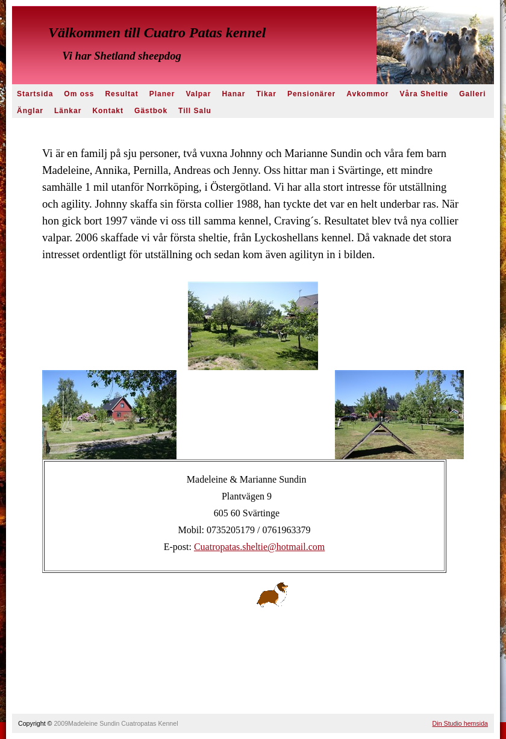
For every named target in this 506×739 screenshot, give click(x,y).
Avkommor (367, 94)
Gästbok (150, 111)
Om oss (79, 94)
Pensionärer (311, 94)
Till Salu (194, 111)
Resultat (121, 94)
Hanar (233, 94)
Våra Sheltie (424, 94)
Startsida (35, 94)
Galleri (472, 94)
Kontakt (107, 111)
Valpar (198, 94)
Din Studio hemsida (460, 723)
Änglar (30, 111)
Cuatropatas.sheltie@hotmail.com (259, 547)
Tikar (266, 94)
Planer (162, 94)
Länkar (67, 111)
